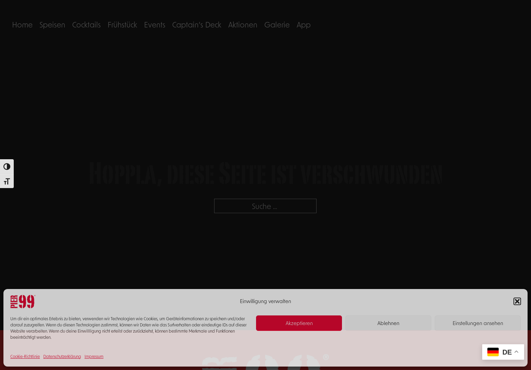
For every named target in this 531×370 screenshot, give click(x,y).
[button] (517, 301)
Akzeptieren (299, 323)
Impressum (94, 356)
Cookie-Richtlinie (25, 356)
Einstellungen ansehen (478, 323)
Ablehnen (388, 323)
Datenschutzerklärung (62, 356)
